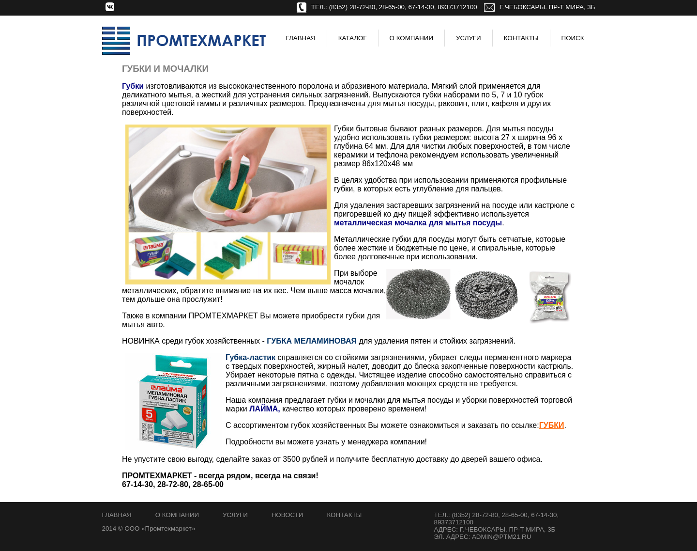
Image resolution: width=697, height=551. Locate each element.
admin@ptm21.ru (501, 536)
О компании (177, 515)
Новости (287, 515)
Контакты (521, 38)
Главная (301, 38)
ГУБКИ (551, 425)
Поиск (572, 38)
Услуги (468, 38)
